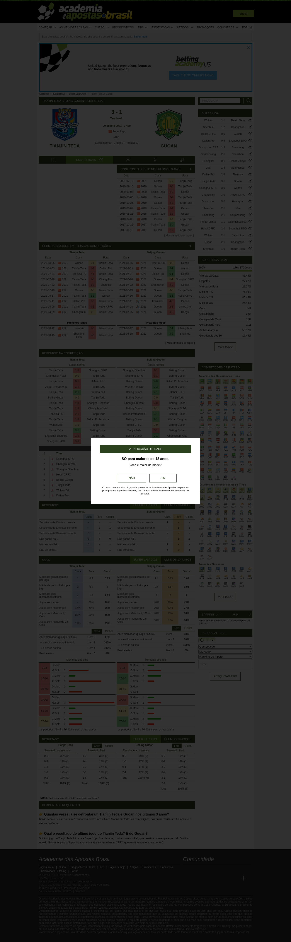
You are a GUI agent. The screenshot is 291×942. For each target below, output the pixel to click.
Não (132, 478)
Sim (162, 478)
